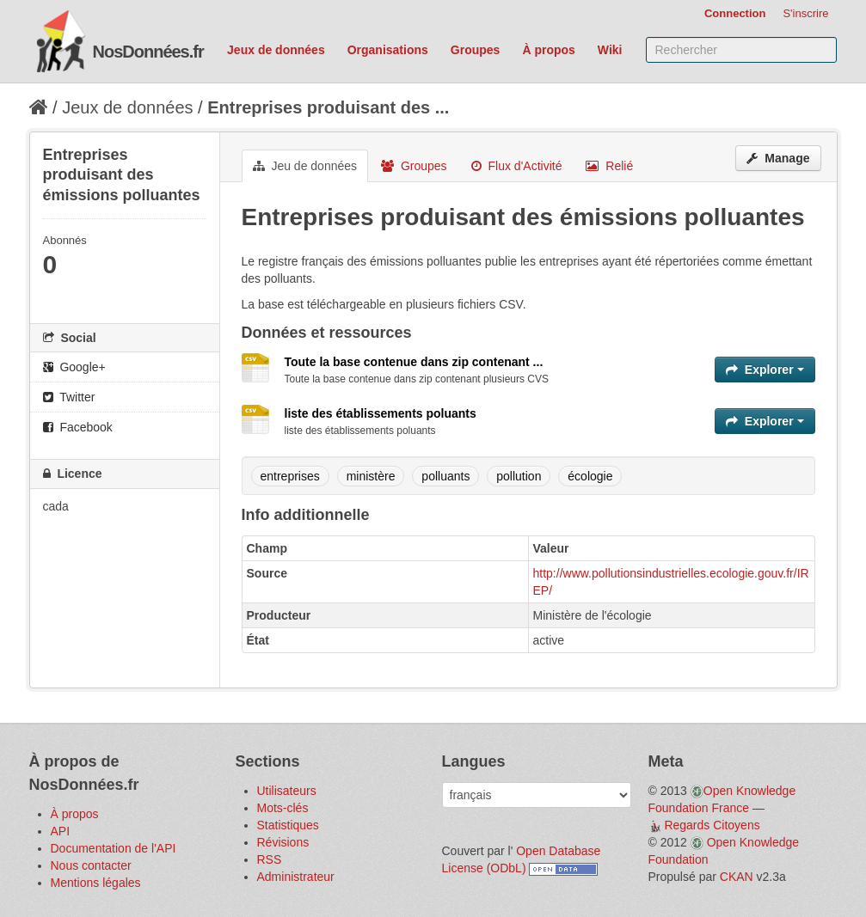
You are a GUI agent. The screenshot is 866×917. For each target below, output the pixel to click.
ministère (371, 476)
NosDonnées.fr (148, 51)
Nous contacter (91, 865)
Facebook (78, 427)
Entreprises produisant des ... (328, 107)
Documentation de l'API (113, 848)
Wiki (610, 50)
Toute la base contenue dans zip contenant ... (414, 362)
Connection (735, 13)
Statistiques (288, 825)
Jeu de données (305, 166)
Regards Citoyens (711, 825)
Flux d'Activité (516, 166)
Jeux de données (276, 50)
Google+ (74, 367)
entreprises (290, 476)
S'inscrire (805, 13)
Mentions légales (96, 882)
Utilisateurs (286, 791)
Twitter (69, 397)
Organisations (387, 50)
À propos (548, 50)
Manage (777, 158)
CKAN (736, 876)
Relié (609, 166)
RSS (269, 859)
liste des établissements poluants (380, 413)
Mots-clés (283, 808)
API (61, 831)
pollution (518, 476)
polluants (445, 476)
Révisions (283, 842)
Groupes (476, 50)
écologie (590, 476)
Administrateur (296, 876)
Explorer (765, 369)
